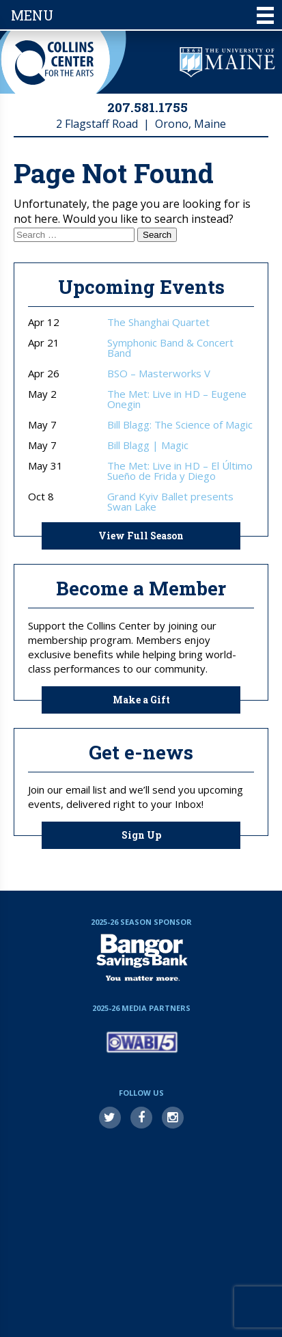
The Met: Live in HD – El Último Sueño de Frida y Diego (180, 471)
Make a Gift (141, 699)
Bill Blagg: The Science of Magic (180, 425)
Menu (142, 15)
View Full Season (141, 535)
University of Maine (227, 62)
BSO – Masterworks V (158, 373)
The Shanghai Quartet (158, 322)
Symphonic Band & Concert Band (170, 348)
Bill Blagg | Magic (147, 445)
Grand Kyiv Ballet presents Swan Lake (170, 501)
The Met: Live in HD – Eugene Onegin (176, 399)
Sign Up (141, 834)
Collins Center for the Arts (54, 62)
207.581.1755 (147, 107)
